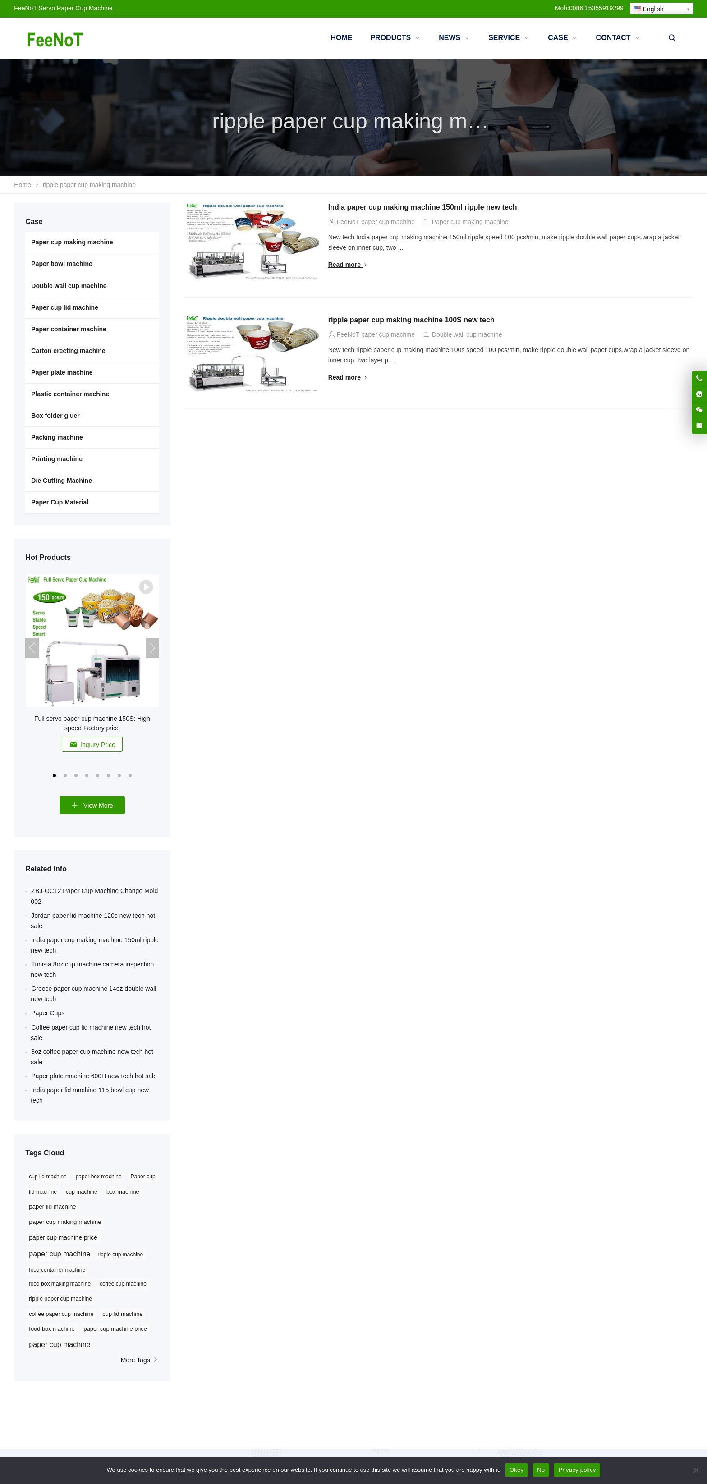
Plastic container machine (70, 394)
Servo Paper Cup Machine (76, 8)
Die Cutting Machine (61, 480)
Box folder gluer (55, 415)
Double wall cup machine (467, 334)
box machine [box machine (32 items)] (122, 1191)
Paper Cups (47, 1013)
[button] (54, 775)
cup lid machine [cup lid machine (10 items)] (122, 1313)
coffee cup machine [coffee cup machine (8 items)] (123, 1284)
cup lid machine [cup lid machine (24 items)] (47, 1176)
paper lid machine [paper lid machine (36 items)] (52, 1206)
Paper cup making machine (470, 221)
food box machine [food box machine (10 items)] (51, 1328)
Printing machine (57, 459)
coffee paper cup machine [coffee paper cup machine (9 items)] (61, 1314)
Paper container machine (68, 329)
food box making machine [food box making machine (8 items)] (60, 1284)
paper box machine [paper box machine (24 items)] (99, 1176)
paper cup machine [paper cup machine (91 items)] (59, 1254)
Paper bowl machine (61, 263)
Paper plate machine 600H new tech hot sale (94, 1076)
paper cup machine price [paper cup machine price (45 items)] (63, 1237)
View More (92, 805)
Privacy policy (577, 1469)
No (541, 1469)
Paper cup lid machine (64, 307)
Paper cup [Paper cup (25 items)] (143, 1176)
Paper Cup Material (59, 502)
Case (33, 221)
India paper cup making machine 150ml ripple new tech (422, 207)
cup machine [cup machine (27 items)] (81, 1192)
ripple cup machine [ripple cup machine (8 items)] (120, 1254)
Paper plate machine (61, 372)
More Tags (140, 1360)
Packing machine (57, 437)
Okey (516, 1469)
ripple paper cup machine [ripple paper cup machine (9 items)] (60, 1299)
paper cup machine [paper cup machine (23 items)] (59, 1344)
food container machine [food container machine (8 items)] (57, 1270)
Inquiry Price (92, 744)
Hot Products (47, 557)
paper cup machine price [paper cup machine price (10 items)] (115, 1328)
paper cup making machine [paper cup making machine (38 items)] (65, 1221)
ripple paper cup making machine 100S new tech (411, 320)
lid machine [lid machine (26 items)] (43, 1192)
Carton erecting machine (68, 350)
